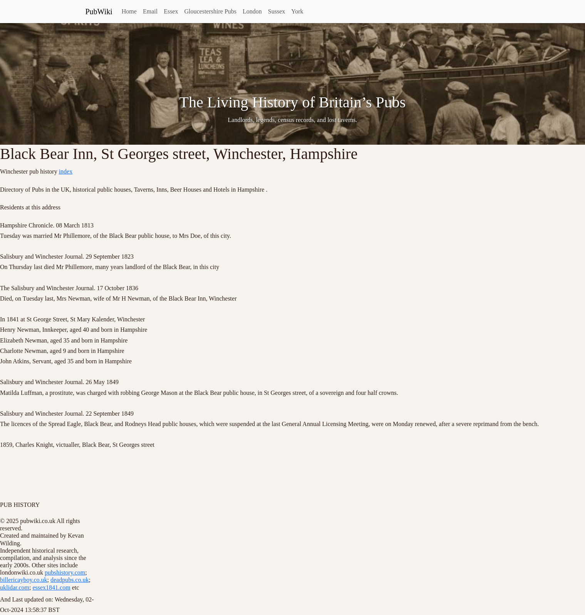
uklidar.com (14, 587)
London (252, 11)
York (297, 11)
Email (150, 11)
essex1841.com (51, 587)
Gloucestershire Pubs (210, 11)
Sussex (276, 11)
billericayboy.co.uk (23, 580)
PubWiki (98, 11)
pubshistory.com (65, 572)
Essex (171, 11)
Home (129, 11)
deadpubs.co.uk (69, 580)
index (66, 171)
